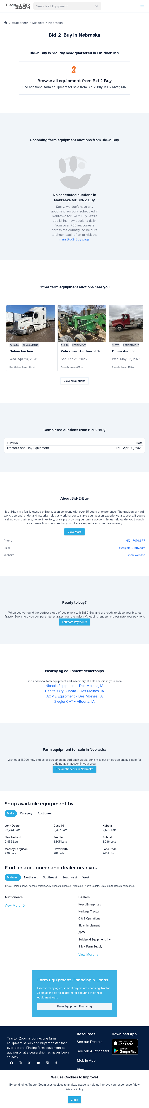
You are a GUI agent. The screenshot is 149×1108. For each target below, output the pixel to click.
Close (74, 1099)
